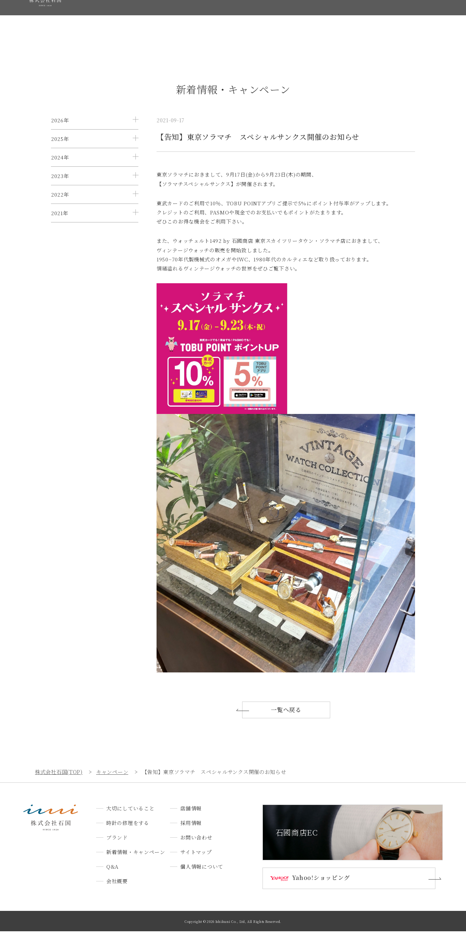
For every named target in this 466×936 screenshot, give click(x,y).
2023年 (60, 208)
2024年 (60, 179)
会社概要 (318, 19)
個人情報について (201, 871)
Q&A (290, 19)
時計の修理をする (153, 19)
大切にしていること (97, 19)
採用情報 (382, 19)
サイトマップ (196, 856)
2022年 (60, 238)
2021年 (59, 267)
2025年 (60, 149)
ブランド (195, 19)
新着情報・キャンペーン (244, 19)
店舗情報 (350, 19)
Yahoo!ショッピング (324, 883)
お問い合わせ (419, 19)
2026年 (60, 120)
